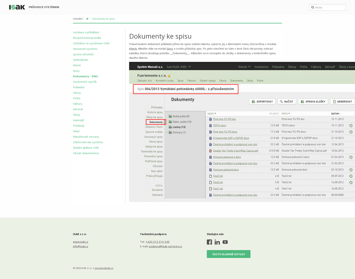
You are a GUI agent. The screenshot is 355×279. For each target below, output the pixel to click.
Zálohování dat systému (88, 142)
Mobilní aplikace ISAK (86, 147)
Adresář (78, 109)
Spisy (76, 70)
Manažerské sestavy (86, 136)
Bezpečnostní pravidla (87, 38)
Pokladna (78, 87)
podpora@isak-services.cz (165, 246)
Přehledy (78, 125)
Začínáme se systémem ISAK (91, 43)
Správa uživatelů (83, 54)
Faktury (77, 103)
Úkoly (76, 114)
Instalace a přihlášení (86, 32)
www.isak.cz (80, 241)
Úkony (77, 92)
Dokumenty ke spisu (103, 18)
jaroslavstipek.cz (104, 268)
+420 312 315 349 (157, 241)
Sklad (76, 131)
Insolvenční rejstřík (85, 81)
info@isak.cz (80, 246)
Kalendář (78, 120)
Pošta (76, 98)
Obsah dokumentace (86, 153)
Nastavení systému (85, 49)
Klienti (77, 65)
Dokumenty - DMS (85, 76)
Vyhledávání (80, 60)
